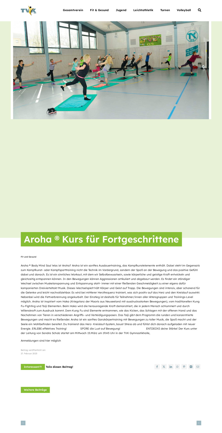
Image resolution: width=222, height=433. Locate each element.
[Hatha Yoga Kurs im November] (48, 400)
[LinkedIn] (170, 366)
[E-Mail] (197, 366)
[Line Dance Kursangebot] (173, 400)
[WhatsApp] (177, 366)
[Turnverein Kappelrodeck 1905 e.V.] (28, 7)
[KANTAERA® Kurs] (111, 400)
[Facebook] (157, 366)
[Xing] (191, 366)
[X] (163, 366)
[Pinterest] (184, 366)
